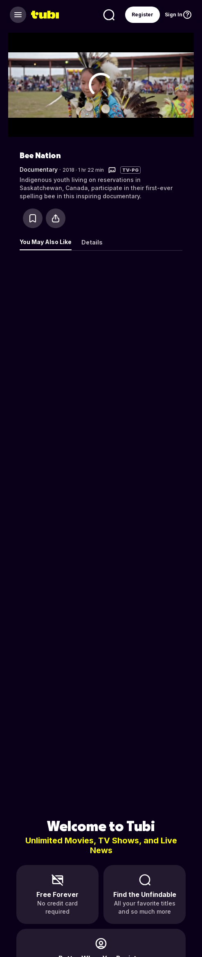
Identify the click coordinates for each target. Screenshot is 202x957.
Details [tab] (92, 242)
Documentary (39, 169)
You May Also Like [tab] (46, 241)
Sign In (173, 14)
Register (142, 14)
